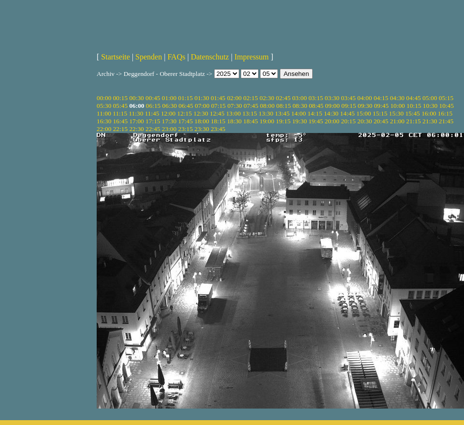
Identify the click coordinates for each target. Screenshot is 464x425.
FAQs (176, 57)
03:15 (315, 98)
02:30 (267, 98)
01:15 (185, 98)
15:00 (363, 113)
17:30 (169, 121)
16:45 (120, 121)
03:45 (348, 98)
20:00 (332, 121)
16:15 (445, 113)
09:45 (381, 105)
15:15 (380, 113)
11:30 (136, 113)
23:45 (218, 128)
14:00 (298, 113)
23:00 (169, 128)
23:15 (185, 128)
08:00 (267, 105)
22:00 (104, 128)
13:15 (249, 113)
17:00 (136, 121)
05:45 (120, 105)
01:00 (169, 98)
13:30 (266, 113)
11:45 (152, 113)
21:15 (413, 121)
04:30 (397, 98)
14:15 (314, 113)
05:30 (104, 105)
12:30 (200, 113)
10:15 (413, 105)
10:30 (430, 105)
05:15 (446, 98)
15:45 (412, 113)
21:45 (446, 121)
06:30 (169, 105)
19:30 (299, 121)
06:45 (185, 105)
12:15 (184, 113)
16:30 (104, 121)
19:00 (267, 121)
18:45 (250, 121)
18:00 (201, 121)
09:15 (348, 105)
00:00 (104, 98)
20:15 (348, 121)
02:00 (234, 98)
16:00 (428, 113)
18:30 (234, 121)
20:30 (364, 121)
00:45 (152, 98)
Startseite (115, 57)
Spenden (148, 57)
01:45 (218, 98)
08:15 (283, 105)
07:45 (251, 105)
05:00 (429, 98)
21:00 (397, 121)
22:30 (136, 128)
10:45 (446, 105)
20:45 (381, 121)
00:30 (136, 98)
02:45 (283, 98)
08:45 (316, 105)
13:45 (282, 113)
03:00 (299, 98)
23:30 (201, 128)
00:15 (120, 98)
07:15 (218, 105)
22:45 (152, 128)
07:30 (234, 105)
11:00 (104, 113)
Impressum (251, 57)
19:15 (283, 121)
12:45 (217, 113)
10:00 (397, 105)
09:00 (332, 105)
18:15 (218, 121)
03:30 (332, 98)
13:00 (233, 113)
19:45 (315, 121)
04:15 (381, 98)
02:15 (250, 98)
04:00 (364, 98)
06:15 (153, 105)
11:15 (120, 113)
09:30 (365, 105)
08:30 (299, 105)
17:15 (152, 121)
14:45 (347, 113)
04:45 (413, 98)
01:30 (201, 98)
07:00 (202, 105)
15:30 (396, 113)
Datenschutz (210, 57)
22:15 (120, 128)
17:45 (185, 121)
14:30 (331, 113)
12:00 (168, 113)
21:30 (429, 121)
